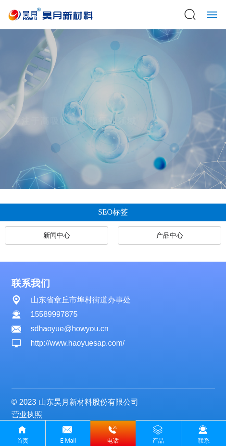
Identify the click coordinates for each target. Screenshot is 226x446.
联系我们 (31, 283)
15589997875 (54, 314)
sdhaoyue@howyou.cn (70, 329)
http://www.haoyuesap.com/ (78, 343)
